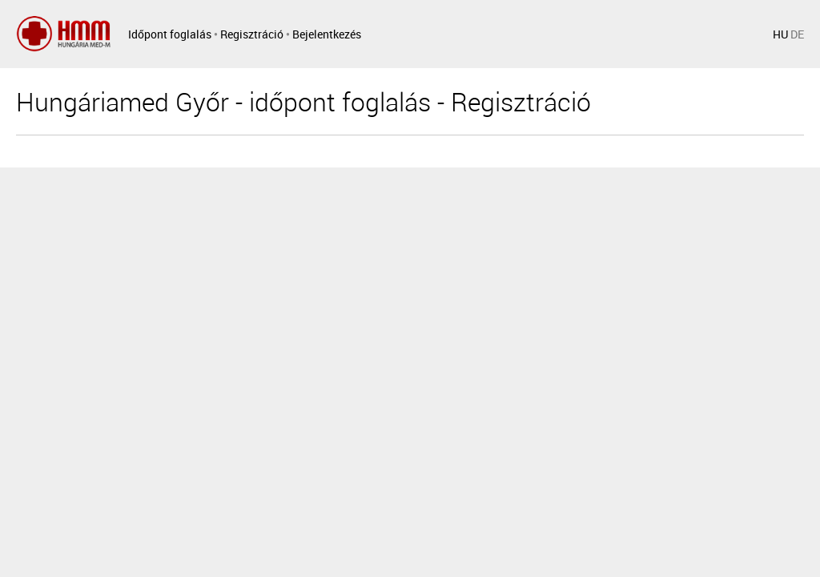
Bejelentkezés (326, 34)
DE (797, 34)
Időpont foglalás (169, 34)
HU (780, 34)
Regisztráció (251, 34)
